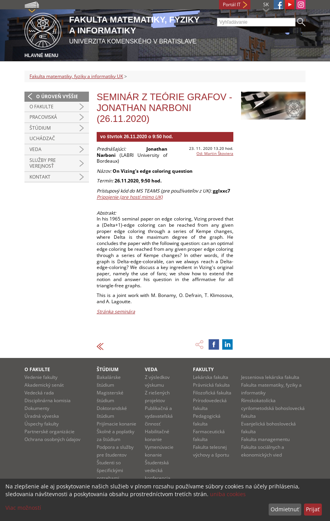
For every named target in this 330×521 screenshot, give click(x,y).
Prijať (313, 509)
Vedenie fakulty (40, 377)
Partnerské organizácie (49, 431)
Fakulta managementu (265, 439)
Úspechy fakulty (41, 423)
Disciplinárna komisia (47, 400)
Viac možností (23, 507)
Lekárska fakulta (210, 377)
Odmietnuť (285, 509)
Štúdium (40, 128)
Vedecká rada (39, 392)
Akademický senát (44, 385)
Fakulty (203, 369)
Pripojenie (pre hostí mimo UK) (130, 197)
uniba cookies (228, 494)
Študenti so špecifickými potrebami (110, 470)
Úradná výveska (41, 416)
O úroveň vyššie (57, 96)
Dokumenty (36, 408)
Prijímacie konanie (116, 423)
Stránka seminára (116, 311)
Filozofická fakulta (212, 392)
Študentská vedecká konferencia (157, 470)
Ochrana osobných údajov (52, 439)
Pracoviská (43, 117)
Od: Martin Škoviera (214, 153)
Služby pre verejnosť (43, 163)
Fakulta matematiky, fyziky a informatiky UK (76, 76)
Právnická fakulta (211, 385)
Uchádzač (42, 138)
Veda (36, 149)
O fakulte (42, 106)
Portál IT (232, 4)
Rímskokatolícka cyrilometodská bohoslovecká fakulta (273, 408)
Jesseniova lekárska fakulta (270, 377)
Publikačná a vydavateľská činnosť (159, 416)
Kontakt (40, 177)
